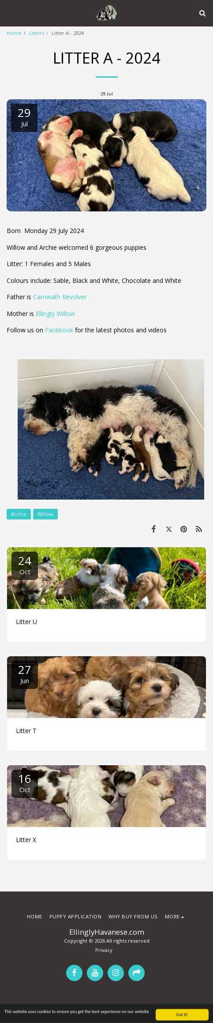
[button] (9, 13)
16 (24, 782)
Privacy (103, 950)
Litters (36, 33)
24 (24, 564)
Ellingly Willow (55, 313)
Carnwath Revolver (60, 297)
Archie (18, 514)
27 (24, 673)
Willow (45, 514)
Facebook (59, 330)
